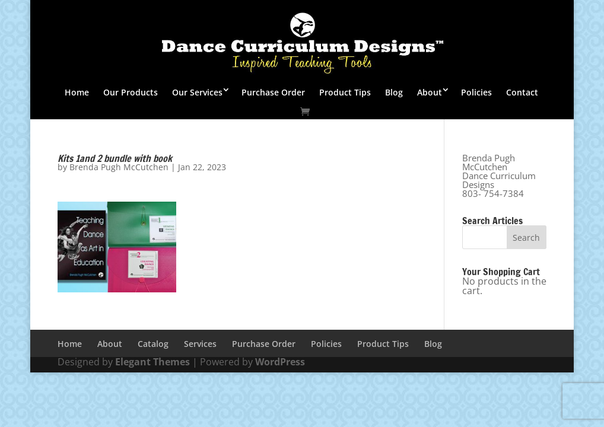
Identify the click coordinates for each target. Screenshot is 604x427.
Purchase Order (273, 92)
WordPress (280, 361)
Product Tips (345, 92)
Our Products (130, 92)
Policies (476, 92)
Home (77, 92)
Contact (522, 92)
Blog (394, 92)
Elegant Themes (152, 361)
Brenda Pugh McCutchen (119, 167)
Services (200, 343)
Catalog (153, 343)
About (429, 92)
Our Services (197, 92)
